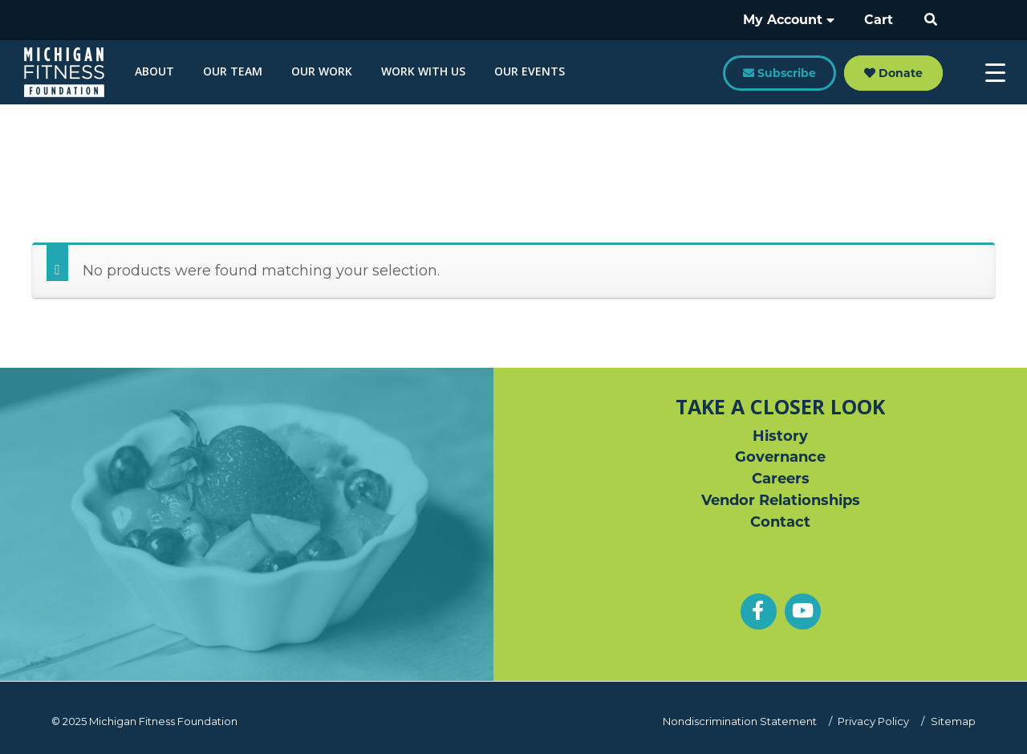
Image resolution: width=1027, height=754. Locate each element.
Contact (780, 523)
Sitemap (953, 721)
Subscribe (779, 73)
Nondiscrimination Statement (741, 721)
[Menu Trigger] (995, 72)
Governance (780, 458)
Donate (893, 73)
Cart (881, 19)
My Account (795, 19)
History (780, 436)
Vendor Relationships (780, 501)
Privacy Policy (875, 721)
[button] (931, 20)
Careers (781, 479)
